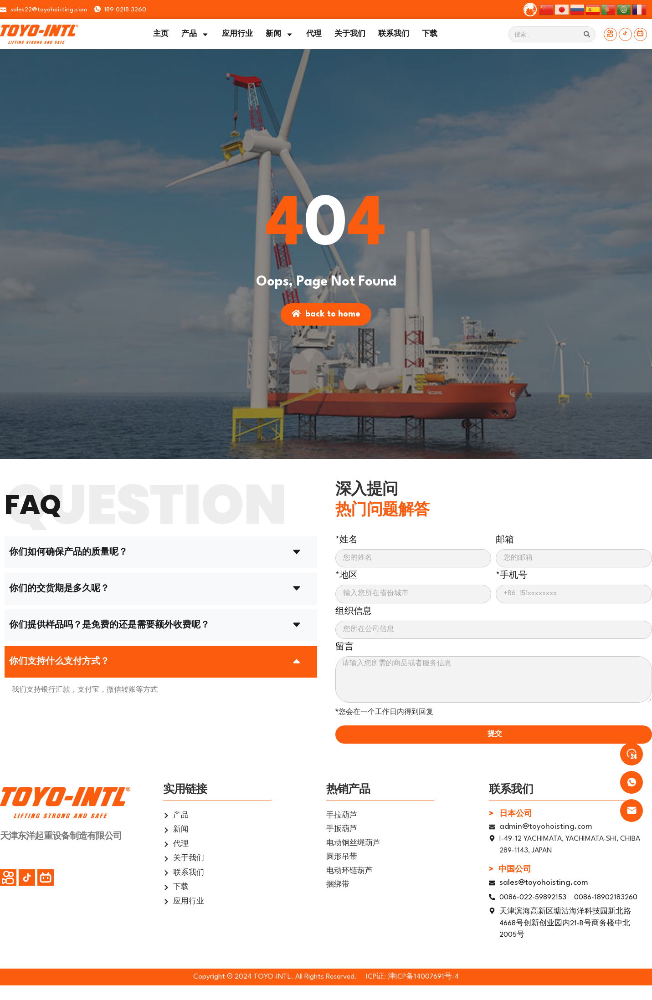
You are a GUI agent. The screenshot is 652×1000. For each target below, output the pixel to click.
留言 (344, 647)
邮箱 (505, 540)
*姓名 (346, 540)
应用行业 (237, 34)
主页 (161, 34)
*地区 (346, 575)
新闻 (279, 34)
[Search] (587, 34)
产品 (195, 34)
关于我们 (349, 34)
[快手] (610, 34)
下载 (429, 34)
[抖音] (625, 34)
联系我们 (393, 34)
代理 (314, 34)
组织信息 (353, 611)
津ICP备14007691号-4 (423, 976)
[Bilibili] (640, 34)
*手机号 (511, 575)
